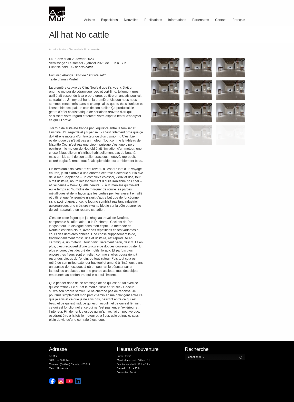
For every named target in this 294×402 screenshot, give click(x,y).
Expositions (109, 20)
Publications (153, 20)
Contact (220, 20)
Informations (177, 20)
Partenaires (200, 20)
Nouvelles (131, 20)
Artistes (89, 20)
